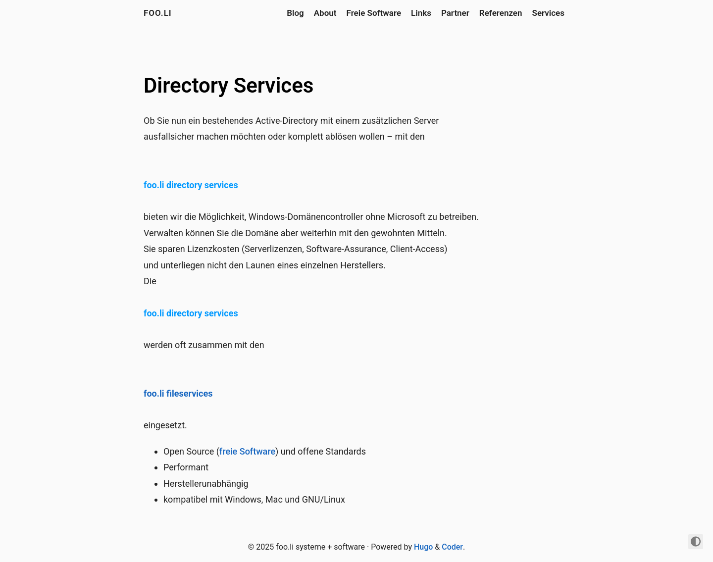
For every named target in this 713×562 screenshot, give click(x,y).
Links (421, 13)
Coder (452, 547)
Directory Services (228, 85)
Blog (295, 13)
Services (548, 13)
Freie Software (374, 13)
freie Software (247, 451)
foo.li (158, 13)
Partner (455, 13)
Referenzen (500, 13)
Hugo (423, 547)
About (325, 13)
